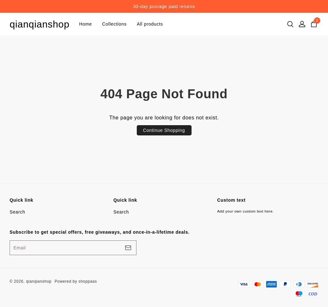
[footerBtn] (128, 247)
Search (17, 211)
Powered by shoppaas (76, 281)
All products (150, 24)
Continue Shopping (164, 130)
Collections (114, 24)
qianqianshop (40, 24)
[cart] (313, 24)
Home (85, 24)
